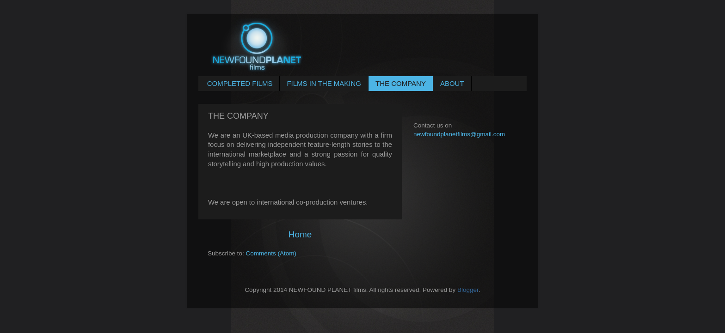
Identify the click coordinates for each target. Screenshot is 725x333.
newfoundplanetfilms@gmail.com (459, 134)
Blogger (468, 289)
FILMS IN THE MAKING (324, 83)
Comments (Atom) (271, 253)
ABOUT (452, 83)
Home (300, 234)
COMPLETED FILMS (240, 83)
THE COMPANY (400, 83)
